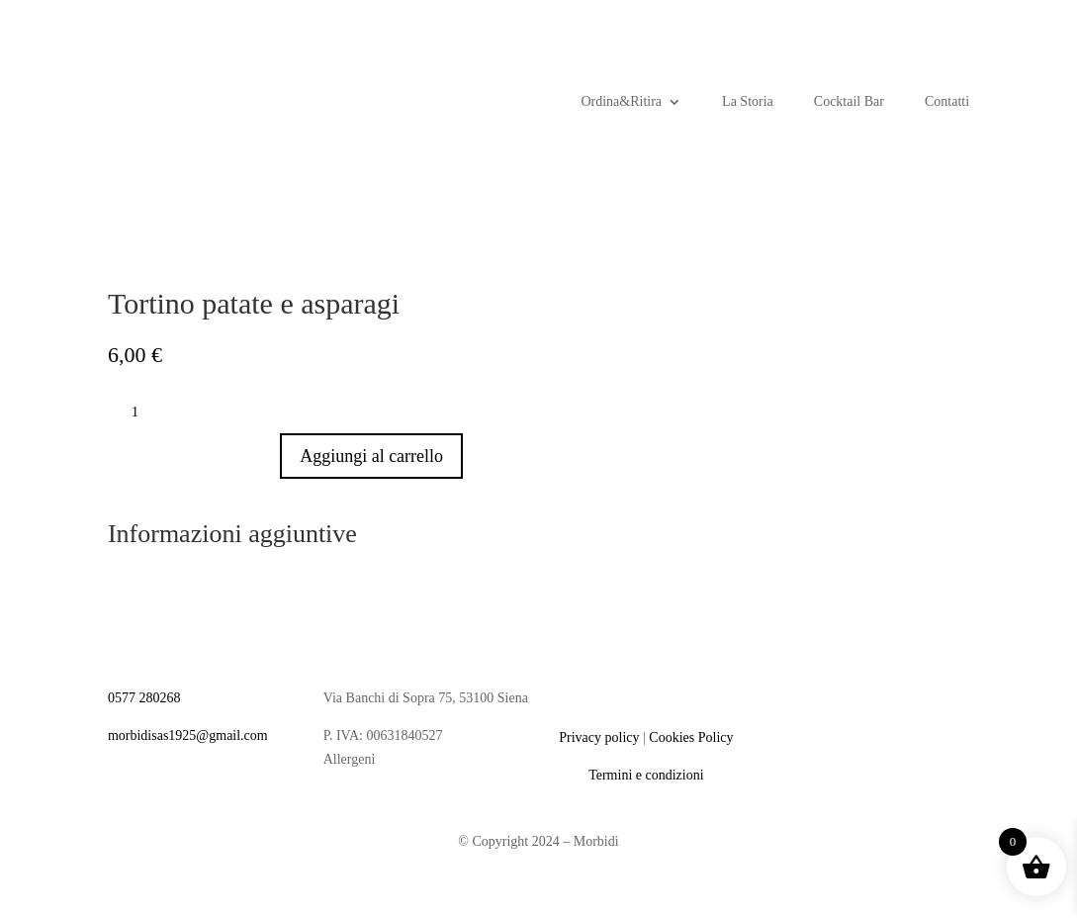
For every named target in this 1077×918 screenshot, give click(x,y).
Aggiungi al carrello (371, 456)
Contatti (947, 101)
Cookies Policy (691, 737)
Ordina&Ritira (621, 101)
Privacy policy (599, 737)
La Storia (747, 101)
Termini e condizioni (645, 775)
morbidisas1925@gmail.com (188, 735)
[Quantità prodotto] (142, 412)
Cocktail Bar (849, 101)
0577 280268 (144, 697)
